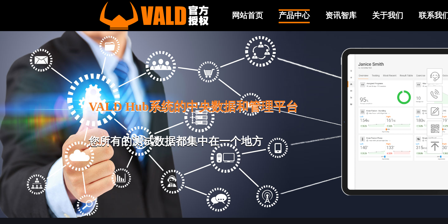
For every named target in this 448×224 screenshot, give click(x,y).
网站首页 (247, 15)
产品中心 (294, 15)
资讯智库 (340, 15)
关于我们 (387, 15)
